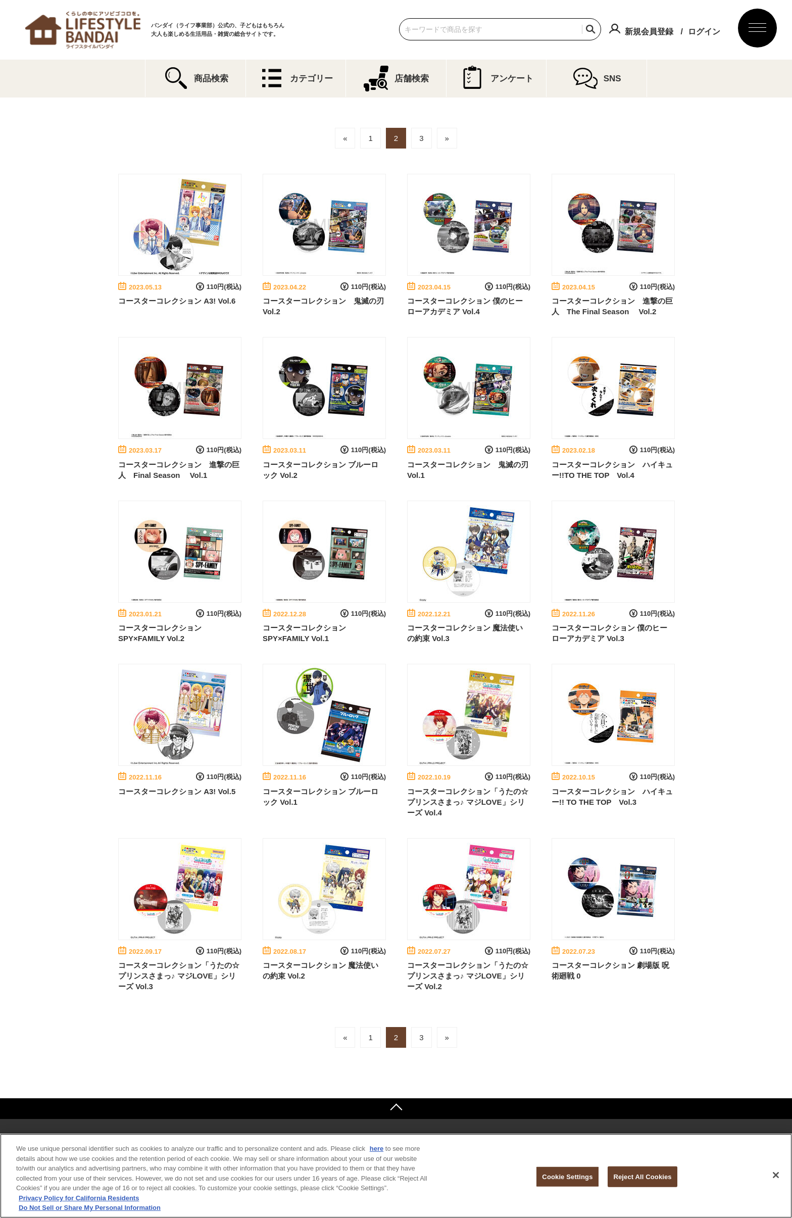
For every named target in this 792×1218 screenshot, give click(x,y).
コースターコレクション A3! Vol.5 (176, 791)
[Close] (776, 1175)
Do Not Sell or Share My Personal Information (90, 1207)
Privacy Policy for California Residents (79, 1198)
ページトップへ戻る (396, 1108)
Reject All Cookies (642, 1176)
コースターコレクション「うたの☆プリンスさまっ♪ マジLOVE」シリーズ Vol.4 (467, 802)
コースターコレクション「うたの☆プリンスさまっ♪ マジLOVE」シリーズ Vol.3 (178, 976)
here (376, 1148)
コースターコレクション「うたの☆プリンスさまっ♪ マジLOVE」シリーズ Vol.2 (467, 976)
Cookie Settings (567, 1176)
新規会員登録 (649, 31)
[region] (396, 1176)
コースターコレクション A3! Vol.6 (176, 301)
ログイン (704, 31)
